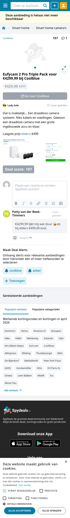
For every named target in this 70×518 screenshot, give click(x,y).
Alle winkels (13, 390)
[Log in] (63, 5)
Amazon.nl (39, 330)
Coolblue (8, 38)
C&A (61, 338)
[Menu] (5, 5)
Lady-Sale (13, 105)
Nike (7, 338)
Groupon (56, 330)
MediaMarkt (31, 360)
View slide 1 (35, 67)
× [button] (65, 462)
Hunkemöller (23, 368)
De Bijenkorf (12, 360)
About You (10, 383)
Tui (51, 375)
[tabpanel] (35, 353)
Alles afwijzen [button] (51, 510)
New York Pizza (52, 360)
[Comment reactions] (15, 238)
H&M (18, 338)
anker (34, 270)
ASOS (8, 368)
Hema (24, 330)
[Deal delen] (54, 5)
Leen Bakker (25, 375)
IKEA (60, 353)
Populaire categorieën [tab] (46, 309)
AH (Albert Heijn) (14, 345)
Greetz (8, 375)
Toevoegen (15, 281)
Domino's (10, 330)
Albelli (40, 375)
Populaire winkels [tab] (16, 309)
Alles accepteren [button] (19, 510)
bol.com (33, 345)
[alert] (35, 488)
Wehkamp (32, 338)
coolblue (13, 270)
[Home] (4, 28)
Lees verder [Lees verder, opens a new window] (24, 485)
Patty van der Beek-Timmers (26, 213)
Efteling (26, 353)
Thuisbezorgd (44, 353)
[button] (35, 504)
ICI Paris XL (54, 368)
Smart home (20, 28)
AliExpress (10, 353)
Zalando (48, 338)
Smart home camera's (51, 28)
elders (25, 134)
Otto (39, 368)
